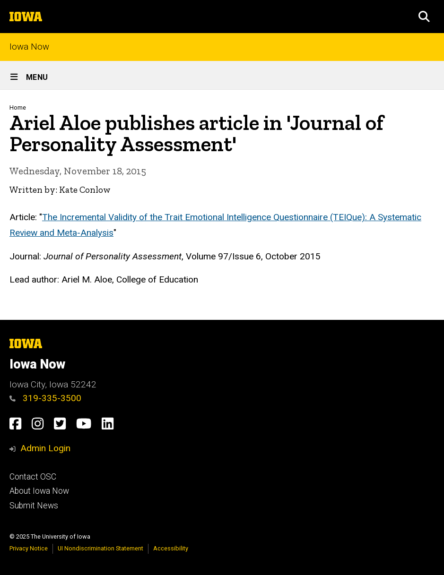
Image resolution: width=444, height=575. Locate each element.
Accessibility (170, 548)
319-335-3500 (45, 398)
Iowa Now (29, 47)
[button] (424, 16)
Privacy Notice (28, 548)
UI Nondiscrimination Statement (100, 548)
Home (17, 107)
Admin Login (45, 448)
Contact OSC (32, 476)
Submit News (33, 505)
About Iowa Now (39, 491)
